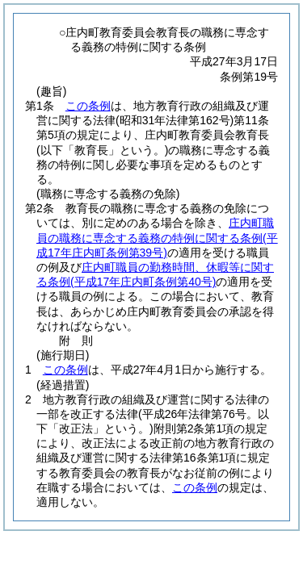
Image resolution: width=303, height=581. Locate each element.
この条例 (88, 105)
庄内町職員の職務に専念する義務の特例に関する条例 (157, 237)
